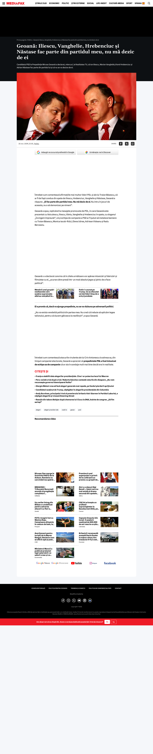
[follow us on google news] (43, 563)
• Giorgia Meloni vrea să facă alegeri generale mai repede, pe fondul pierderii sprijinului (74, 386)
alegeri (38, 410)
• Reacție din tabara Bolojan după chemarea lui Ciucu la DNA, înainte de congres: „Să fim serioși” (74, 401)
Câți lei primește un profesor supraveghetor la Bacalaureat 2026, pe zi (88, 505)
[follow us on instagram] (93, 563)
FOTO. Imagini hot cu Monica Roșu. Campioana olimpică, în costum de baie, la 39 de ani (44, 521)
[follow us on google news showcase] (59, 563)
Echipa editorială (38, 588)
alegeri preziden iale (51, 410)
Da (107, 622)
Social (90, 3)
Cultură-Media (116, 3)
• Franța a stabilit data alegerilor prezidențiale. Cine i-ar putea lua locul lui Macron (72, 376)
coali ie (64, 410)
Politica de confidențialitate (100, 588)
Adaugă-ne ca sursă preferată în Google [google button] (55, 152)
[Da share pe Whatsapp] (132, 144)
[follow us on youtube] (76, 563)
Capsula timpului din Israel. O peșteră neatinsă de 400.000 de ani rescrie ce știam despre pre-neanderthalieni (89, 521)
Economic (54, 3)
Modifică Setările (76, 594)
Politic (65, 3)
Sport (129, 3)
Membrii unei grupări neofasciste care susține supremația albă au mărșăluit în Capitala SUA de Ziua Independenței (44, 293)
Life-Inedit (101, 3)
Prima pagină (21, 40)
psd (79, 410)
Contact (118, 588)
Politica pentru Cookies (58, 588)
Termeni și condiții (78, 588)
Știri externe (78, 3)
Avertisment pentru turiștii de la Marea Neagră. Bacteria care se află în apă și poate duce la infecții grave (44, 536)
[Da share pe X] (126, 144)
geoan (72, 410)
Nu (114, 622)
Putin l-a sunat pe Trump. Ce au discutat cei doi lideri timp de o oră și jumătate (89, 293)
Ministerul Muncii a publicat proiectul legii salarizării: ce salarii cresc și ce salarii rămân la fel (43, 552)
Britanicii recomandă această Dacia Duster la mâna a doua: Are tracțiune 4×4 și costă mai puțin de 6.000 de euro (88, 536)
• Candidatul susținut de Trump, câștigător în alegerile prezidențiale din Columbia (72, 390)
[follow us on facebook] (110, 563)
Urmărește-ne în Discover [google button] (98, 152)
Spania (138, 3)
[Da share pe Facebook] (121, 144)
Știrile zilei (41, 3)
